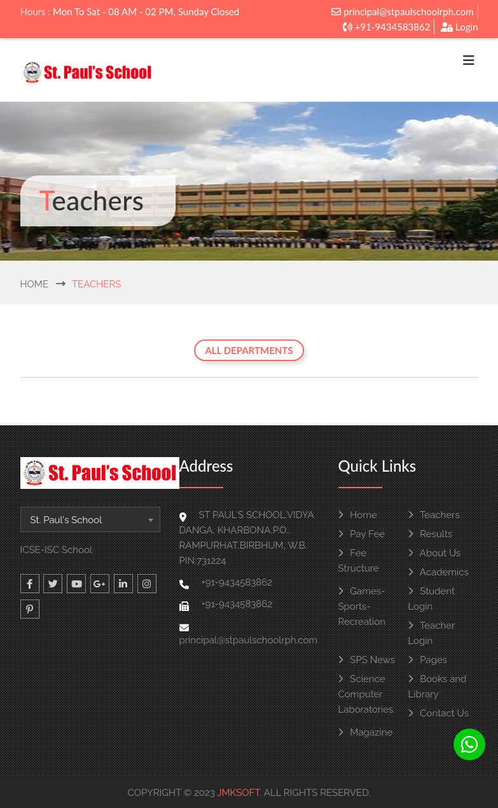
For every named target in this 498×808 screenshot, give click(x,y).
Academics (438, 572)
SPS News (366, 660)
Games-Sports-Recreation (362, 606)
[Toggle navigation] (468, 63)
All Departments (249, 350)
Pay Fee (361, 534)
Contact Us (438, 713)
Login (459, 26)
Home (34, 284)
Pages (428, 660)
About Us (434, 553)
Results (430, 534)
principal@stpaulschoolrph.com (402, 11)
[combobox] (90, 519)
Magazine (365, 732)
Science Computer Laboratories (366, 694)
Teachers (434, 515)
